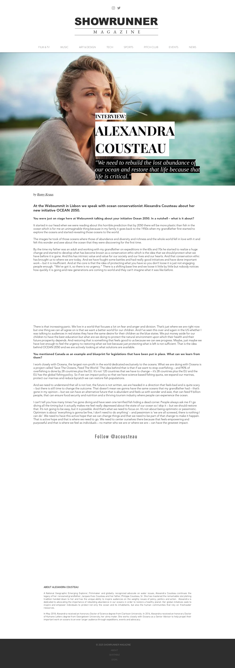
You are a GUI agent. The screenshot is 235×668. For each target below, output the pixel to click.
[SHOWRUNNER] (116, 21)
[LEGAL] (114, 659)
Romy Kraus (45, 194)
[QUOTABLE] (114, 654)
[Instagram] (113, 8)
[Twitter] (119, 8)
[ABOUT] (114, 650)
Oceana (146, 616)
